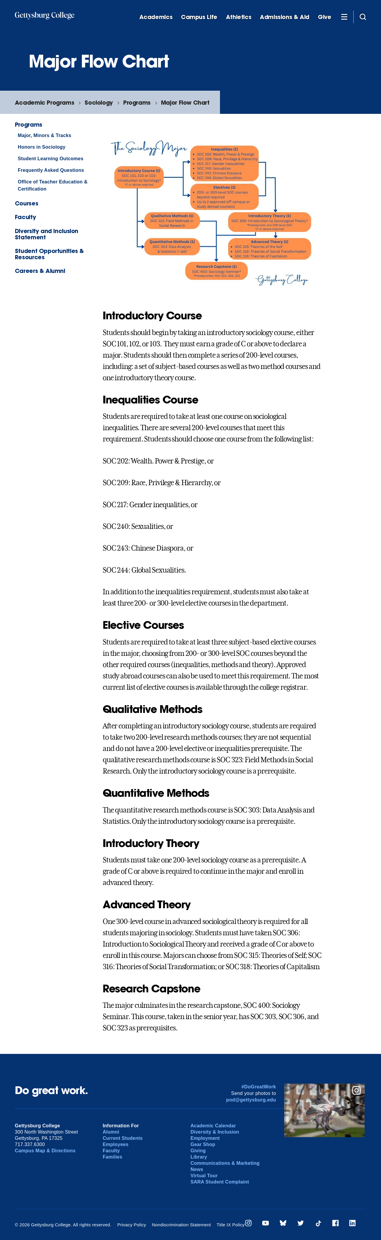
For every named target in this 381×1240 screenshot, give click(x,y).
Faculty (25, 217)
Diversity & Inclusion (214, 1131)
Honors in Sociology (41, 147)
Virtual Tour (204, 1175)
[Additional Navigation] (344, 16)
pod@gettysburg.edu (251, 1099)
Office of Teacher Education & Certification (53, 185)
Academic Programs (44, 102)
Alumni (111, 1131)
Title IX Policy (231, 1224)
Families (112, 1156)
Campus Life (199, 17)
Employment (205, 1138)
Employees (116, 1144)
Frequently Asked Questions (51, 170)
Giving (198, 1150)
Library (198, 1156)
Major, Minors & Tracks (44, 135)
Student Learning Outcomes (50, 158)
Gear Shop (202, 1144)
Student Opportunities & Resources (49, 254)
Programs (137, 102)
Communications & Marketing (225, 1163)
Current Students (123, 1138)
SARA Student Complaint (219, 1181)
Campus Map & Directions (45, 1150)
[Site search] (363, 16)
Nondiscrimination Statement (181, 1224)
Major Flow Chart (185, 102)
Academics (156, 17)
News (196, 1169)
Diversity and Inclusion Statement (46, 234)
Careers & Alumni (40, 271)
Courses (26, 203)
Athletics (239, 17)
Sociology (99, 102)
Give (324, 17)
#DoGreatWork (258, 1086)
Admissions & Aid (284, 17)
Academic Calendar (213, 1125)
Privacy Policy (131, 1224)
